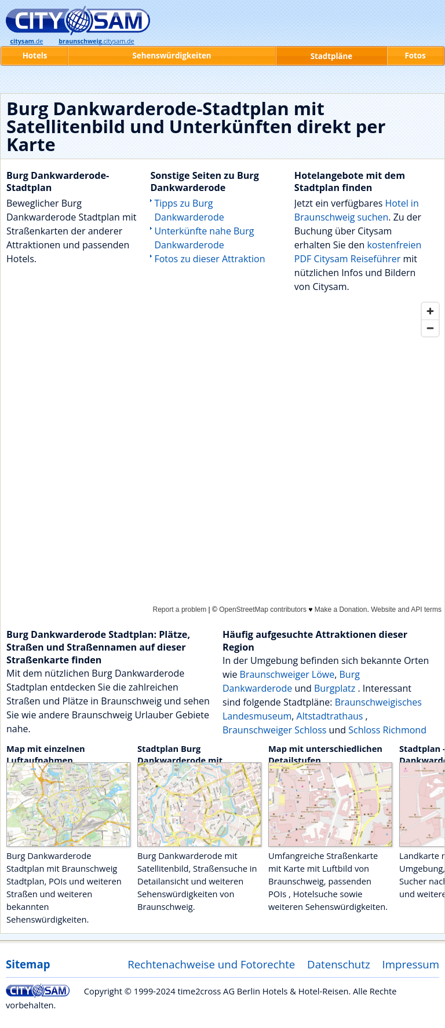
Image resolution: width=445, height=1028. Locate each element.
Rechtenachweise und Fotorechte (211, 964)
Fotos (414, 55)
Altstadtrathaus (331, 716)
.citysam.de (96, 41)
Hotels (35, 55)
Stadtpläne (332, 56)
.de (26, 41)
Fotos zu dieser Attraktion (209, 258)
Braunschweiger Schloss (274, 730)
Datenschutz (338, 964)
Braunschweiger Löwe (287, 674)
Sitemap (28, 964)
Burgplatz (336, 688)
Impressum (411, 964)
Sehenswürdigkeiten (171, 55)
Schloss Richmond (387, 730)
